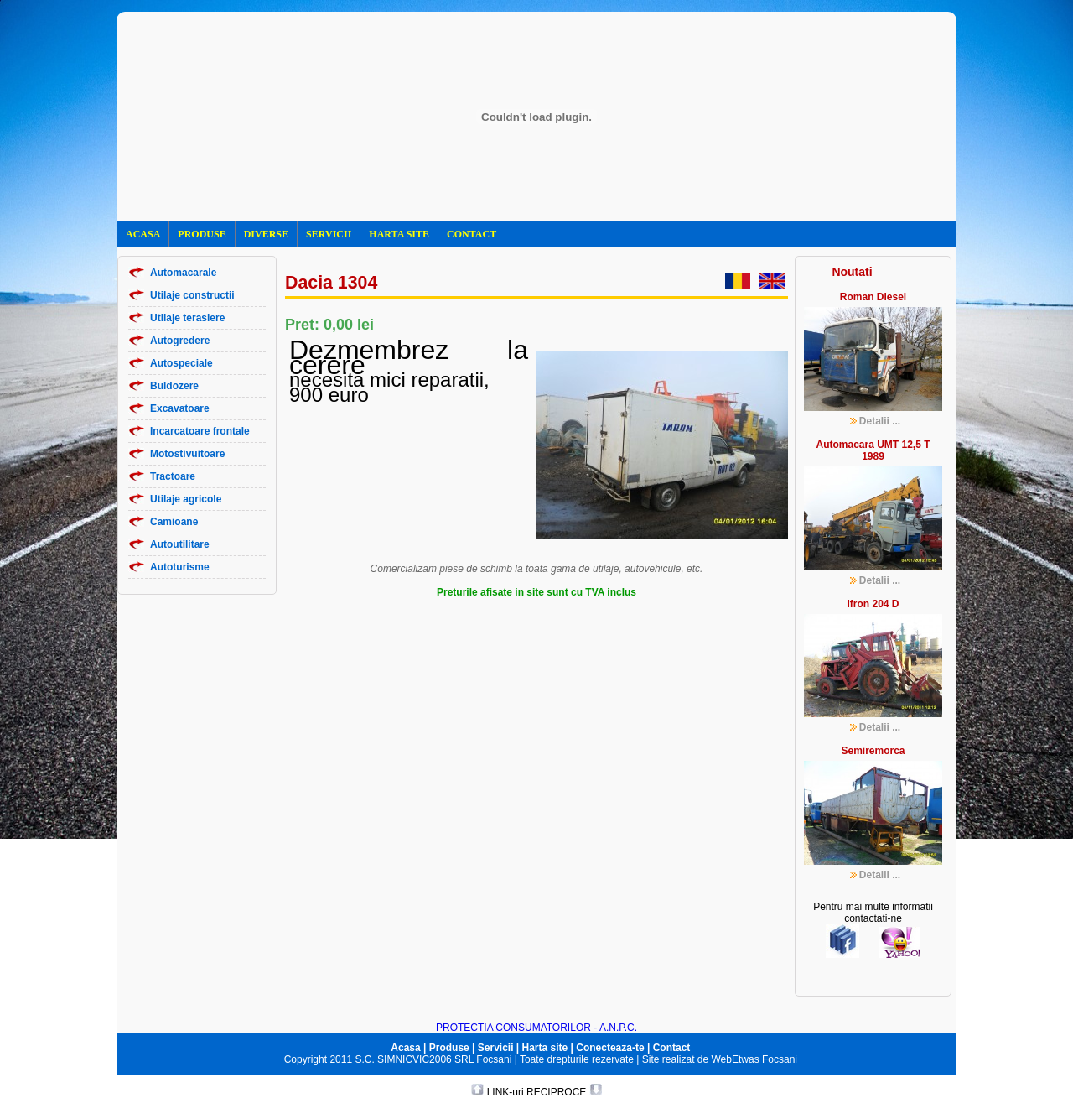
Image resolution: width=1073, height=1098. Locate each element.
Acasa (405, 1048)
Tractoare (172, 476)
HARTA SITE (399, 234)
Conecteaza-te (610, 1048)
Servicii (496, 1048)
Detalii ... (879, 421)
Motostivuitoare (187, 454)
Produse (449, 1048)
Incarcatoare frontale (200, 431)
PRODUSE (201, 234)
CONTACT (471, 234)
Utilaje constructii (192, 295)
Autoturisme (180, 567)
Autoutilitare (180, 544)
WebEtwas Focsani (755, 1059)
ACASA (143, 234)
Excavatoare (180, 408)
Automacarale (183, 272)
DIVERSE (266, 234)
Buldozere (174, 386)
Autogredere (180, 340)
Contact (672, 1048)
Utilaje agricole (185, 499)
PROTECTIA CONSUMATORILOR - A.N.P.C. (536, 1027)
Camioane (174, 522)
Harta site (545, 1048)
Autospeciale (181, 363)
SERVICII (328, 234)
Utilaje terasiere (187, 318)
